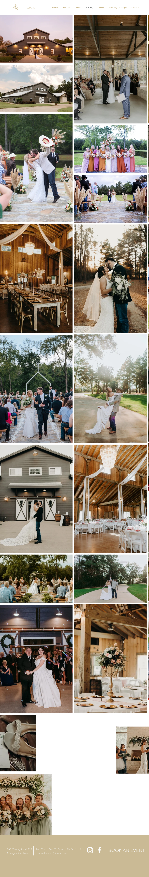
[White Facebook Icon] (99, 850)
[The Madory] (31, 8)
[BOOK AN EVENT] (125, 850)
